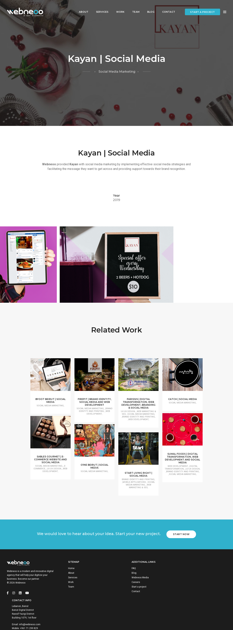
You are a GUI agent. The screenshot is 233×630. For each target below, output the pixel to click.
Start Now (182, 553)
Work (117, 6)
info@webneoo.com (199, 606)
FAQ (127, 588)
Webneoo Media (133, 597)
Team (133, 6)
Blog (148, 6)
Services (99, 6)
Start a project (202, 7)
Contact (165, 6)
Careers (129, 602)
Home (72, 588)
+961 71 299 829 (198, 609)
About (80, 6)
